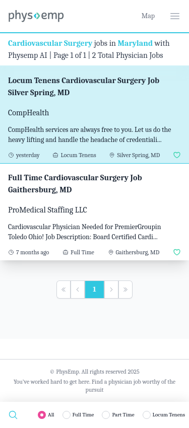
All (51, 414)
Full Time (83, 414)
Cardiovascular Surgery (50, 43)
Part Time (123, 414)
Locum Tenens (169, 414)
